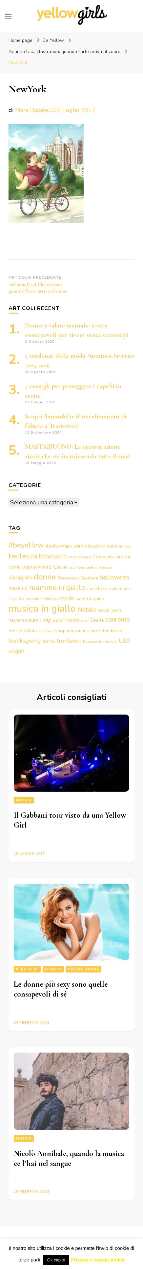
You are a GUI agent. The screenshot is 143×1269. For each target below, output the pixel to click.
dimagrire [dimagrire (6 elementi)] (20, 577)
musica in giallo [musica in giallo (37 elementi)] (42, 608)
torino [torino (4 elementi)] (48, 641)
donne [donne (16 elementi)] (45, 577)
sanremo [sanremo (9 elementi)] (118, 619)
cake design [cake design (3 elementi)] (79, 557)
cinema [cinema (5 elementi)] (124, 556)
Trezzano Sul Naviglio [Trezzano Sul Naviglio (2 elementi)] (99, 641)
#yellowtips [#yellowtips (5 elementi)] (59, 546)
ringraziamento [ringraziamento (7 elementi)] (59, 620)
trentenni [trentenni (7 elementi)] (69, 641)
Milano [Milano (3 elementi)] (50, 599)
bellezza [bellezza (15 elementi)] (23, 556)
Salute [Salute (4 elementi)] (97, 620)
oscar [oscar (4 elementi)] (104, 610)
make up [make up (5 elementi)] (18, 588)
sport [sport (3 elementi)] (96, 631)
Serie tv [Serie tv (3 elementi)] (15, 631)
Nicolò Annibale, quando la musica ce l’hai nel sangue (69, 1158)
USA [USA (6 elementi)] (124, 641)
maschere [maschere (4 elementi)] (97, 588)
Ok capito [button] (56, 1259)
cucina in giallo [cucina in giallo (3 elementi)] (83, 567)
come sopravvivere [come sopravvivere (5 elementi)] (30, 567)
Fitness (53, 969)
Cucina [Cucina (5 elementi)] (60, 567)
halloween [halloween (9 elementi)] (114, 577)
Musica (23, 800)
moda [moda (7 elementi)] (66, 598)
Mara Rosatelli (34, 110)
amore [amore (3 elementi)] (125, 546)
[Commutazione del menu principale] (8, 16)
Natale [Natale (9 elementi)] (86, 609)
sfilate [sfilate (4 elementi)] (30, 630)
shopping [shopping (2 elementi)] (46, 631)
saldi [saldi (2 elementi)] (85, 620)
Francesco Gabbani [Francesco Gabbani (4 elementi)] (78, 578)
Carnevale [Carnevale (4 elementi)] (103, 556)
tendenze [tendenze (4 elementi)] (112, 630)
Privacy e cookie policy (98, 1259)
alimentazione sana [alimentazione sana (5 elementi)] (95, 546)
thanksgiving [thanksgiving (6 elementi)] (25, 641)
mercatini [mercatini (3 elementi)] (34, 599)
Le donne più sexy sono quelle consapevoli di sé (61, 989)
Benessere (27, 969)
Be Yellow (53, 40)
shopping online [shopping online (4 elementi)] (72, 630)
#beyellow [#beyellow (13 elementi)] (26, 545)
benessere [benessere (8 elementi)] (53, 556)
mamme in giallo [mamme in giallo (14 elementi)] (57, 587)
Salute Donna (83, 969)
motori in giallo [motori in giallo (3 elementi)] (89, 599)
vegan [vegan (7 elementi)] (16, 651)
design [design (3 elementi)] (105, 567)
